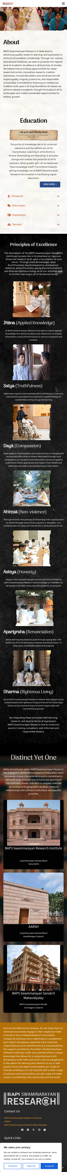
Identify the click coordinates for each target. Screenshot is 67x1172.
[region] (31, 1157)
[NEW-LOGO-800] (7, 3)
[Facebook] (22, 1130)
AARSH (7, 1121)
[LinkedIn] (28, 1130)
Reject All (31, 1166)
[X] (33, 1130)
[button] (63, 3)
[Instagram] (39, 1130)
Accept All (49, 1166)
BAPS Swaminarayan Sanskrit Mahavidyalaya (25, 1125)
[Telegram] (45, 1130)
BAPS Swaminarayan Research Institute (23, 1118)
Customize (12, 1166)
